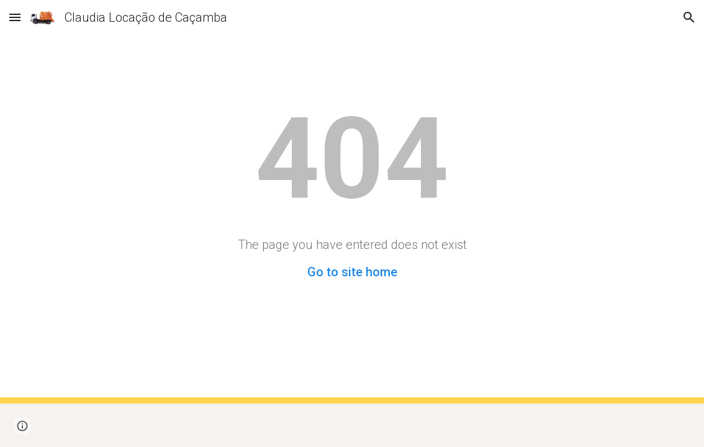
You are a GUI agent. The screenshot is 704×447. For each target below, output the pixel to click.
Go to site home (352, 271)
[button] (15, 17)
